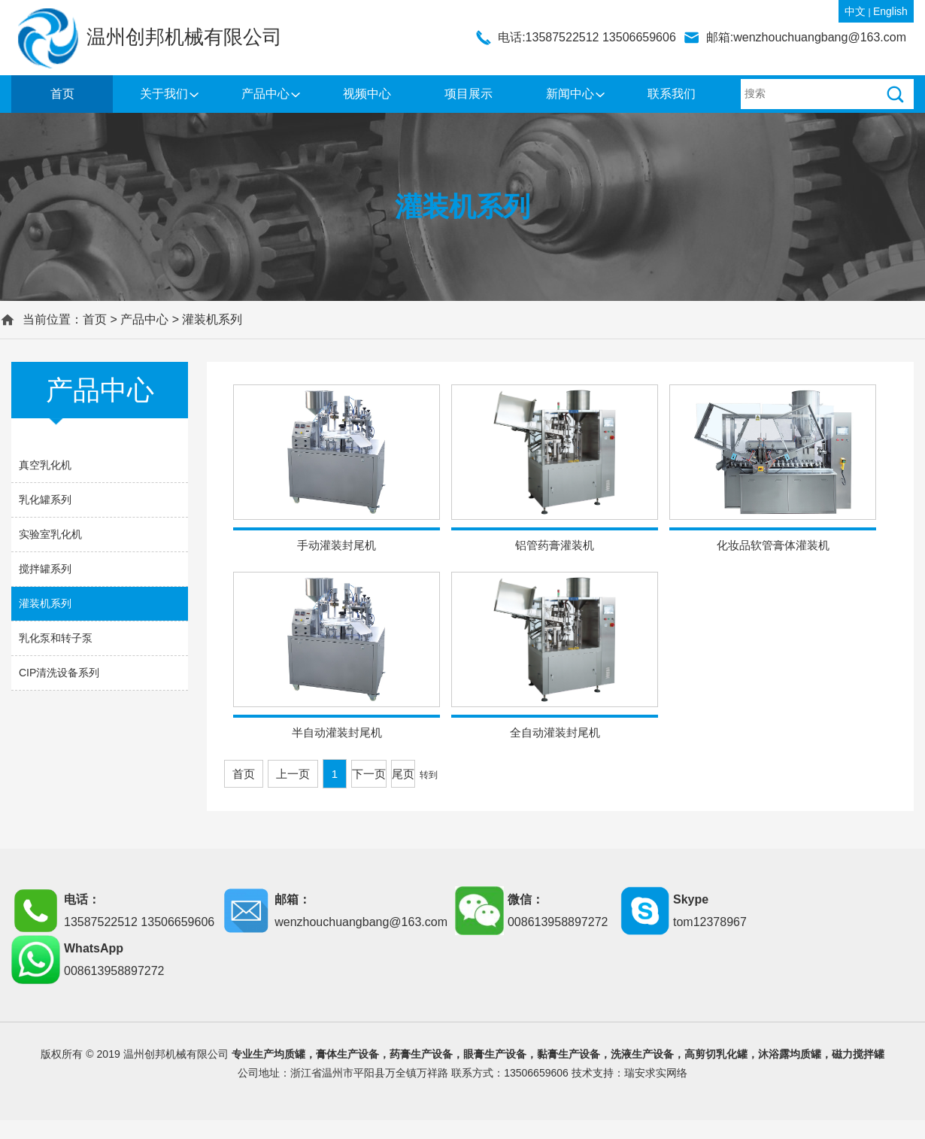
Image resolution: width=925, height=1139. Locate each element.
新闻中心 (570, 93)
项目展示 (468, 93)
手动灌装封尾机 (336, 545)
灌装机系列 (212, 319)
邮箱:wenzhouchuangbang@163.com (806, 37)
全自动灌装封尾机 (555, 732)
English (890, 11)
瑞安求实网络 (655, 1073)
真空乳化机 (45, 465)
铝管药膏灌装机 (554, 545)
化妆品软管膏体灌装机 (773, 545)
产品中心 (265, 93)
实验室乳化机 (50, 534)
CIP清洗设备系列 (59, 673)
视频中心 (367, 93)
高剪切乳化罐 (716, 1054)
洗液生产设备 (642, 1054)
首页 (62, 93)
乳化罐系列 (45, 500)
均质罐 (289, 1054)
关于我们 (164, 93)
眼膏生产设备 (494, 1054)
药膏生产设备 (421, 1054)
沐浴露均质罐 (789, 1054)
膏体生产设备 (347, 1054)
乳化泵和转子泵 (55, 638)
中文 (855, 11)
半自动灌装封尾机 (337, 732)
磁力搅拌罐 (858, 1054)
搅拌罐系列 (45, 569)
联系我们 (672, 93)
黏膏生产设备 (568, 1054)
